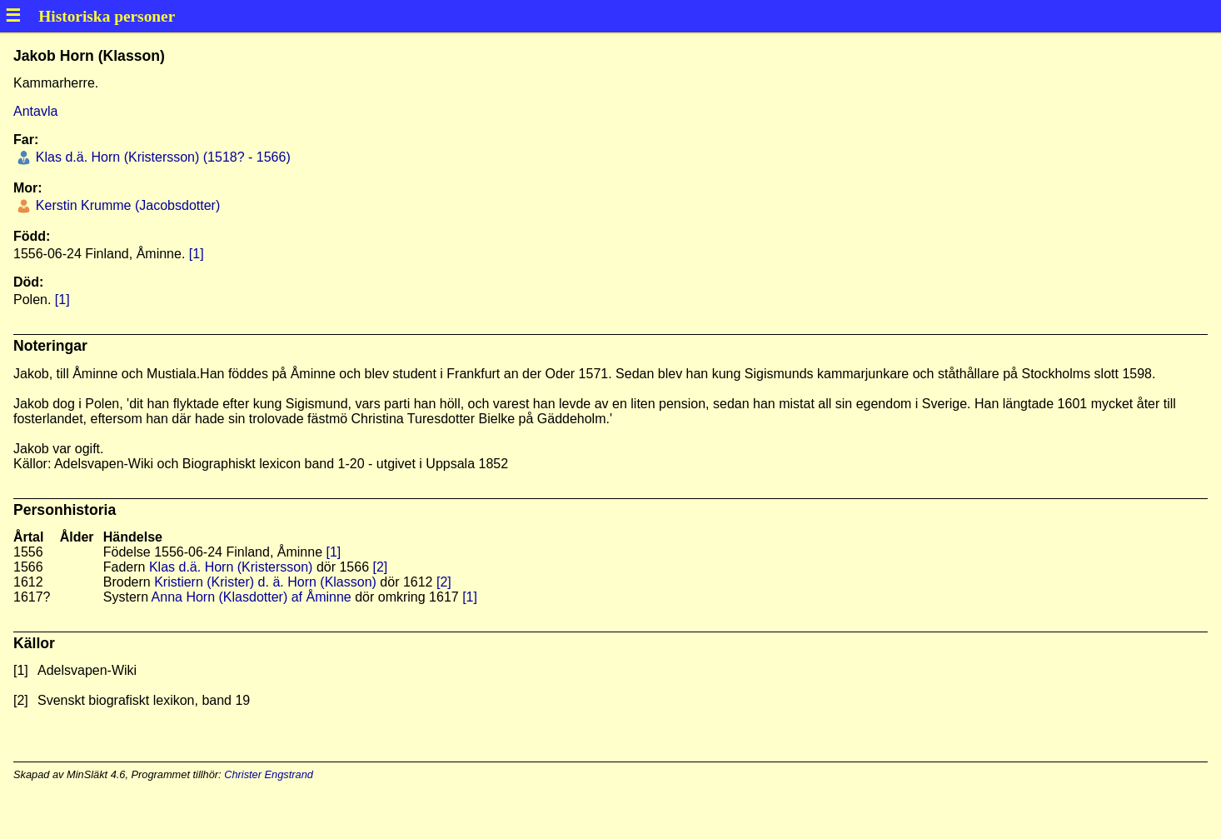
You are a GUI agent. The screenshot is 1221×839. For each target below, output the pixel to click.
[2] (380, 567)
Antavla (35, 111)
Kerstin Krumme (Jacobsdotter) (126, 205)
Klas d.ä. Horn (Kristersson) (231, 567)
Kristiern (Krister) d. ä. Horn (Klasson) (265, 582)
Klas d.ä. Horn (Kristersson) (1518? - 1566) (161, 157)
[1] (196, 254)
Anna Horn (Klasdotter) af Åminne (251, 597)
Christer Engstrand (268, 774)
